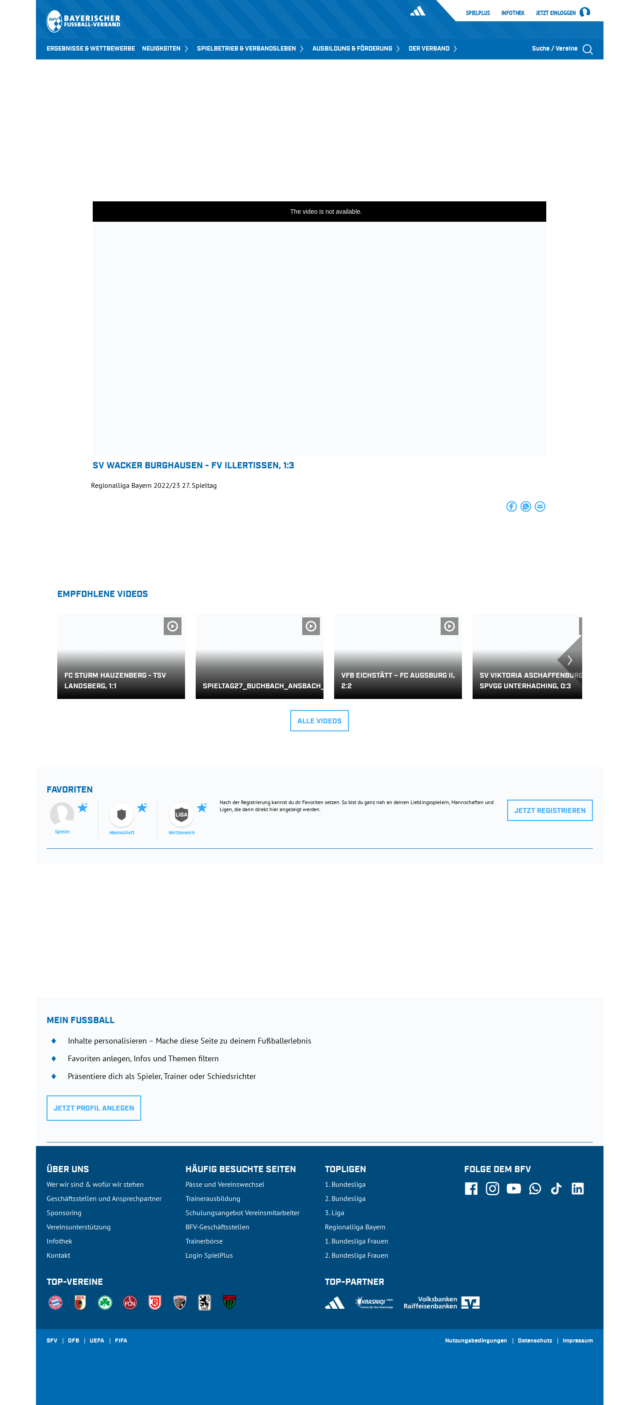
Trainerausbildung (213, 1198)
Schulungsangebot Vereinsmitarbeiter (242, 1212)
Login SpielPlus (209, 1255)
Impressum (578, 1341)
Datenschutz (535, 1341)
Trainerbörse (204, 1240)
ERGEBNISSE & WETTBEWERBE (91, 49)
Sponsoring (64, 1212)
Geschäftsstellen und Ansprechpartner (104, 1198)
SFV (52, 1341)
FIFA (121, 1341)
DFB (73, 1341)
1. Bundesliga (345, 1184)
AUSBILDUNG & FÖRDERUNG (357, 49)
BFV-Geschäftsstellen (217, 1226)
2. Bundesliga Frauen (356, 1255)
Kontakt (58, 1255)
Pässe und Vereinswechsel (224, 1184)
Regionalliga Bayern (355, 1226)
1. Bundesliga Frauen (356, 1240)
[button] (512, 506)
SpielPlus (478, 13)
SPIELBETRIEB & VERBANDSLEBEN (251, 49)
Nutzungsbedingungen (476, 1341)
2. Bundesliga (345, 1198)
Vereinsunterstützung (79, 1226)
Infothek (513, 13)
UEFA (97, 1341)
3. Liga (334, 1212)
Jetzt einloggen (556, 13)
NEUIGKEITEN (166, 49)
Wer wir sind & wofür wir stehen (95, 1184)
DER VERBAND (434, 49)
